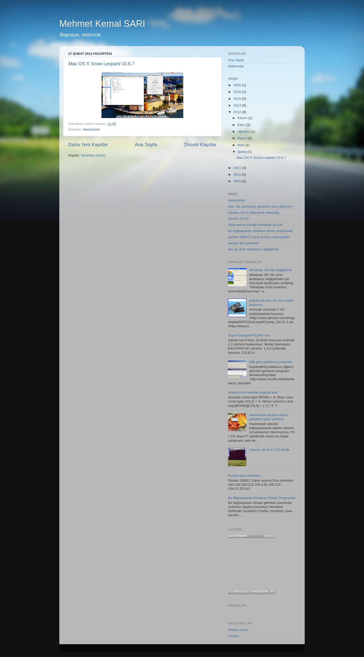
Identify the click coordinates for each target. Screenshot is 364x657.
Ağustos (244, 131)
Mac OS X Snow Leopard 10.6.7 (101, 63)
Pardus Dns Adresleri (244, 476)
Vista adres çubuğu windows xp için (255, 225)
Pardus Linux (238, 630)
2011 (237, 168)
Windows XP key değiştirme (270, 270)
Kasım (242, 118)
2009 (237, 181)
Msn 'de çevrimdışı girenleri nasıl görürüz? (260, 206)
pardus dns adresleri (243, 243)
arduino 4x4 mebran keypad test (252, 392)
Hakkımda (236, 66)
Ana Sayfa (146, 144)
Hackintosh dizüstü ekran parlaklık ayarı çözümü (268, 417)
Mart (241, 145)
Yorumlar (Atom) (93, 155)
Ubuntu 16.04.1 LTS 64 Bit (269, 450)
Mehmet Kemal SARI (102, 23)
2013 (237, 105)
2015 (237, 99)
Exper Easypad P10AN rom (249, 335)
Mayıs (242, 138)
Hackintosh (91, 129)
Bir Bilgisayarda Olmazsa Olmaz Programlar (261, 498)
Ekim (241, 125)
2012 (237, 112)
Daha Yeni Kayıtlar (88, 144)
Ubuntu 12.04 (238, 218)
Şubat (242, 152)
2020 (237, 85)
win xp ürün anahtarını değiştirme (253, 249)
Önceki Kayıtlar (200, 144)
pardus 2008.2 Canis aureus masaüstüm (259, 237)
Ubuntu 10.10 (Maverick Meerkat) (253, 213)
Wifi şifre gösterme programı (270, 362)
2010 (237, 174)
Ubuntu (233, 636)
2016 (237, 92)
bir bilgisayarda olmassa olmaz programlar (260, 231)
